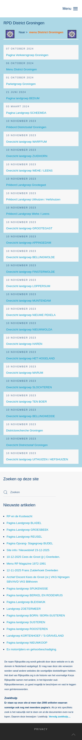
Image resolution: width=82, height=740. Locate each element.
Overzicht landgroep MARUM (24, 372)
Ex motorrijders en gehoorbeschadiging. (32, 649)
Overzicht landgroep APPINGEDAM (28, 242)
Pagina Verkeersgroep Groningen (27, 55)
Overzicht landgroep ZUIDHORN (26, 156)
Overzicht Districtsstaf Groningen (27, 445)
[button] (72, 8)
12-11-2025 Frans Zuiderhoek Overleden (32, 570)
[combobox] (29, 492)
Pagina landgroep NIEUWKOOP (27, 642)
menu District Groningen (46, 32)
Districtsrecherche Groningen (24, 430)
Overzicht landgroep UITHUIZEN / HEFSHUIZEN (37, 459)
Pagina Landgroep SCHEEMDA (26, 112)
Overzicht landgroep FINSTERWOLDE (30, 271)
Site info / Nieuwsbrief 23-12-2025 (28, 550)
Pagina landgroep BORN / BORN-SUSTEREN (36, 615)
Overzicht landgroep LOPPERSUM (28, 286)
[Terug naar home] (24, 8)
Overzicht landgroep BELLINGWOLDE (30, 257)
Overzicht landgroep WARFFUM (26, 141)
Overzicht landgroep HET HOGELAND (30, 358)
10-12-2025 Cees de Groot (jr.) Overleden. (33, 556)
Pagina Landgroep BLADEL (24, 523)
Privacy (38, 729)
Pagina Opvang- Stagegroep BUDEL (30, 543)
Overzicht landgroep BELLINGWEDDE (30, 416)
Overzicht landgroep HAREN (24, 343)
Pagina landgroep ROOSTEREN (27, 629)
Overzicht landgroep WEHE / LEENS (29, 170)
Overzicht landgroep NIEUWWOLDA (29, 329)
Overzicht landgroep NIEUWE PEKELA (31, 315)
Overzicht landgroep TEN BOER (26, 401)
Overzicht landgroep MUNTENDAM (28, 300)
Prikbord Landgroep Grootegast (26, 185)
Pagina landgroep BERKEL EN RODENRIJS (35, 595)
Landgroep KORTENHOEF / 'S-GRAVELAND (35, 635)
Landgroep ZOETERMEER (24, 608)
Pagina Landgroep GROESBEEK (28, 529)
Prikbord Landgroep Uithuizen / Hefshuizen (33, 199)
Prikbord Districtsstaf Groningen (26, 127)
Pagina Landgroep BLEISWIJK (26, 602)
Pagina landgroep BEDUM (22, 98)
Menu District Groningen (21, 69)
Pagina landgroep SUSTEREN (26, 622)
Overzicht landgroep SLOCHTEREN (29, 387)
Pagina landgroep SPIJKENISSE (27, 588)
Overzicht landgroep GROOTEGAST (29, 228)
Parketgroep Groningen (21, 84)
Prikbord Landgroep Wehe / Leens (27, 213)
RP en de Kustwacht (19, 516)
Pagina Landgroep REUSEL (24, 536)
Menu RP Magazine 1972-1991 (26, 563)
